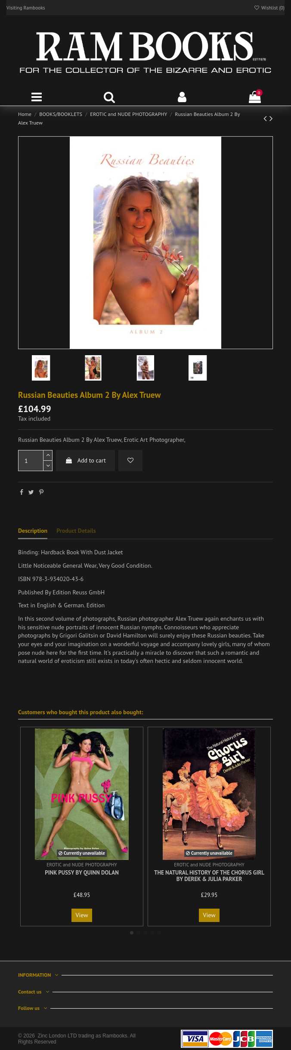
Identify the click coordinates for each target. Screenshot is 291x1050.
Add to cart (85, 460)
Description (32, 530)
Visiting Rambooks (25, 7)
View (82, 915)
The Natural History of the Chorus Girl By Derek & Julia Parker (209, 876)
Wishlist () (269, 7)
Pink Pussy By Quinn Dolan (82, 872)
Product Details (76, 530)
